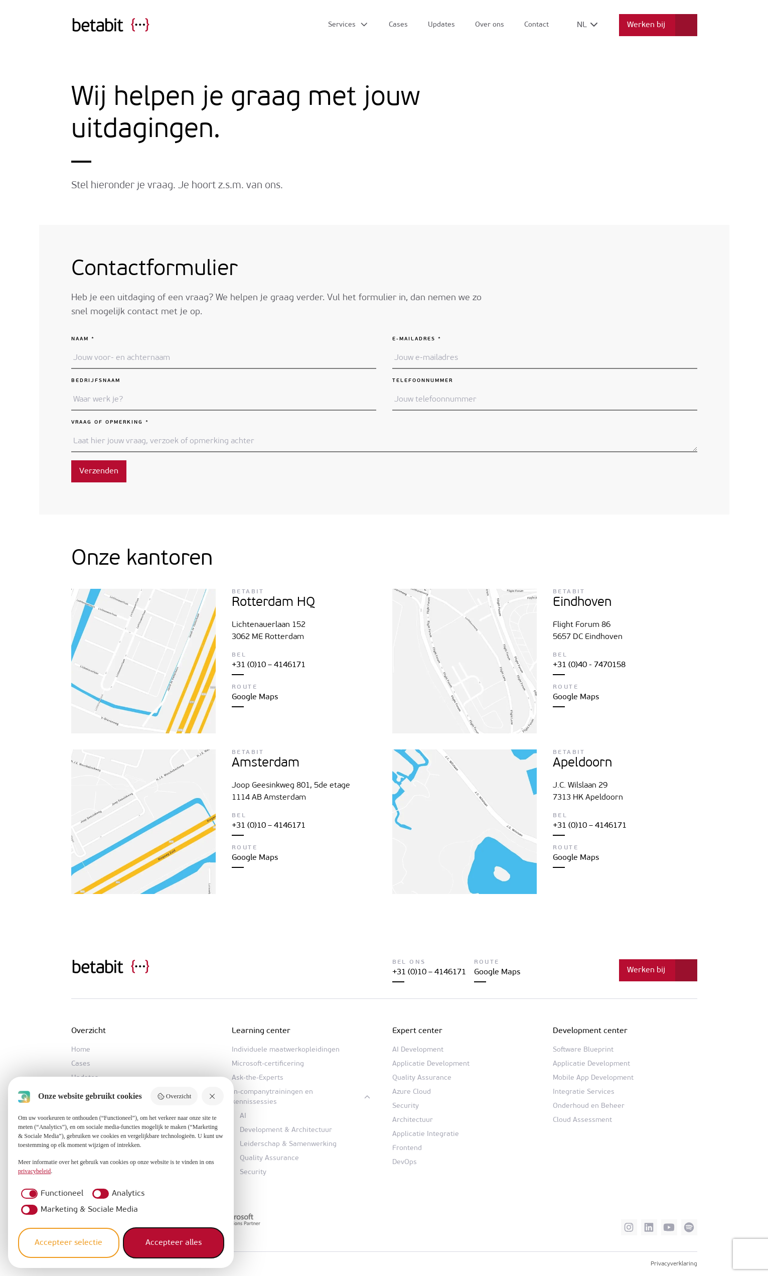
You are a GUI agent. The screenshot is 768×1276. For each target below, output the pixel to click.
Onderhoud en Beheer (589, 1106)
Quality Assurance (269, 1158)
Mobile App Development (593, 1078)
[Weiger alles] (213, 1096)
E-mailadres (416, 339)
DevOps (404, 1162)
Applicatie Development (431, 1064)
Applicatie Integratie (425, 1134)
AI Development (417, 1050)
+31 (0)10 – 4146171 (268, 665)
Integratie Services (584, 1092)
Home (80, 1050)
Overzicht (174, 1096)
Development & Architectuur (286, 1130)
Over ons (489, 25)
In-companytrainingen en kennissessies (272, 1097)
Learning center (261, 1031)
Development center (590, 1031)
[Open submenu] (348, 25)
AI (243, 1116)
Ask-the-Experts (257, 1078)
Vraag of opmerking (110, 422)
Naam (83, 339)
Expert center (417, 1031)
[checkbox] (50, 1194)
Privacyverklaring (674, 1264)
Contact (536, 25)
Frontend (407, 1148)
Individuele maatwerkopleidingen (286, 1050)
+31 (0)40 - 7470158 (589, 665)
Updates (441, 25)
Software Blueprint (583, 1050)
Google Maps (255, 697)
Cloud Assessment (582, 1120)
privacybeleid (34, 1171)
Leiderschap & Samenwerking (288, 1144)
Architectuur (412, 1120)
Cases (398, 25)
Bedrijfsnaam (95, 381)
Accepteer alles (173, 1243)
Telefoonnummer (422, 381)
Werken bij (646, 25)
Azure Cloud (411, 1092)
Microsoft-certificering (268, 1064)
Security (253, 1172)
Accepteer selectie (68, 1243)
